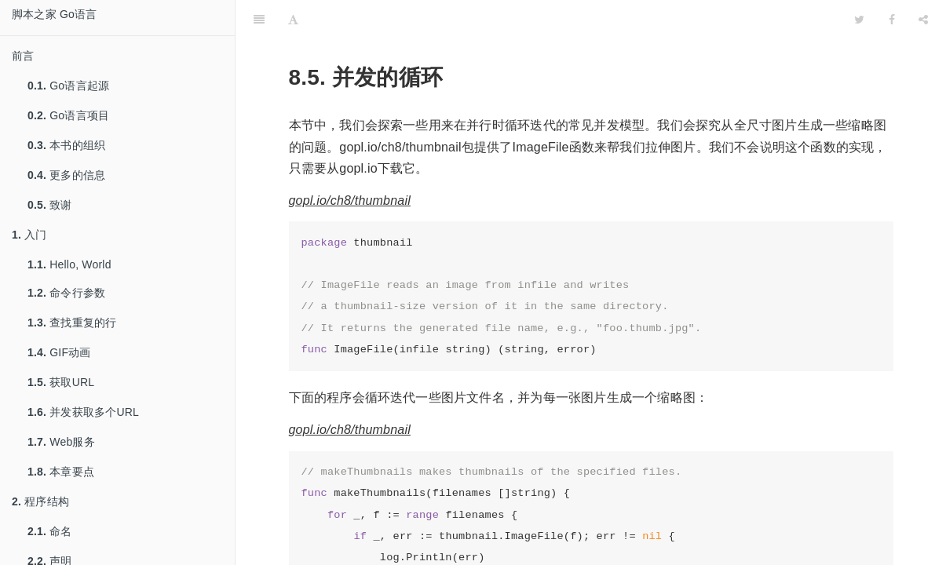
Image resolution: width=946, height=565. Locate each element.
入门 (29, 234)
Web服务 (61, 442)
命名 (49, 531)
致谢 (49, 205)
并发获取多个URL (83, 412)
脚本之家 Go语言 (54, 14)
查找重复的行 (71, 322)
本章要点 (60, 471)
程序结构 (40, 501)
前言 (23, 55)
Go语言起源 (68, 85)
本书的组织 (66, 145)
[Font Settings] (293, 19)
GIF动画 (59, 352)
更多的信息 (66, 175)
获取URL (60, 382)
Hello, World (69, 264)
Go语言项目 (68, 115)
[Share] (923, 19)
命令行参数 (66, 292)
